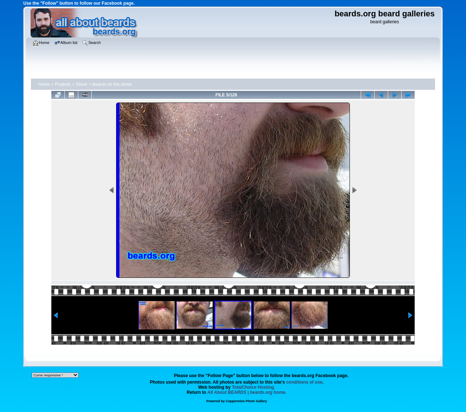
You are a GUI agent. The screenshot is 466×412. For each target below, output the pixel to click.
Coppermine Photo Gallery (246, 401)
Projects (63, 84)
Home (44, 84)
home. (247, 392)
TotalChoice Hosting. (253, 387)
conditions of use (304, 382)
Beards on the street (111, 84)
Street (81, 84)
